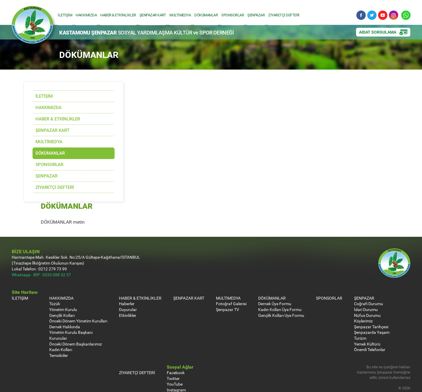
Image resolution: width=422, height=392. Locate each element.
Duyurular (128, 286)
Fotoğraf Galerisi (231, 281)
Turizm (360, 315)
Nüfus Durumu (367, 292)
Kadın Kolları (60, 326)
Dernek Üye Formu (274, 281)
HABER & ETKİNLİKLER (119, 15)
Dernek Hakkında (64, 304)
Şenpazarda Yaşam (371, 309)
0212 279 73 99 (52, 246)
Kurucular (58, 315)
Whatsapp (405, 15)
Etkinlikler (127, 292)
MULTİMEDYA (181, 15)
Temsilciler (58, 332)
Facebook (360, 15)
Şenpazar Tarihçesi (371, 304)
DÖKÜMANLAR (207, 15)
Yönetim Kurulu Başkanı (71, 309)
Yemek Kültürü (367, 321)
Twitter (371, 15)
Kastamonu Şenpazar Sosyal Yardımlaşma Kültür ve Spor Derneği (34, 27)
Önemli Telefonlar (369, 326)
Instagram (393, 15)
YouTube (382, 15)
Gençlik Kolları (62, 292)
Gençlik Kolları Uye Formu (281, 292)
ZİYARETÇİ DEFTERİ (285, 15)
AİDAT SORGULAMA (377, 32)
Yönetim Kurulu (63, 286)
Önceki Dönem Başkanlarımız (75, 321)
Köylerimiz (363, 298)
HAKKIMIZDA (87, 15)
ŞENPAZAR (257, 15)
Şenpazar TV (227, 286)
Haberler (127, 281)
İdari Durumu (366, 286)
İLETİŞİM (66, 15)
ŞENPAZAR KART (154, 15)
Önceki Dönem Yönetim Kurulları (78, 298)
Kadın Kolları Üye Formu (280, 286)
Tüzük (54, 281)
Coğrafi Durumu (368, 281)
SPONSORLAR (234, 15)
